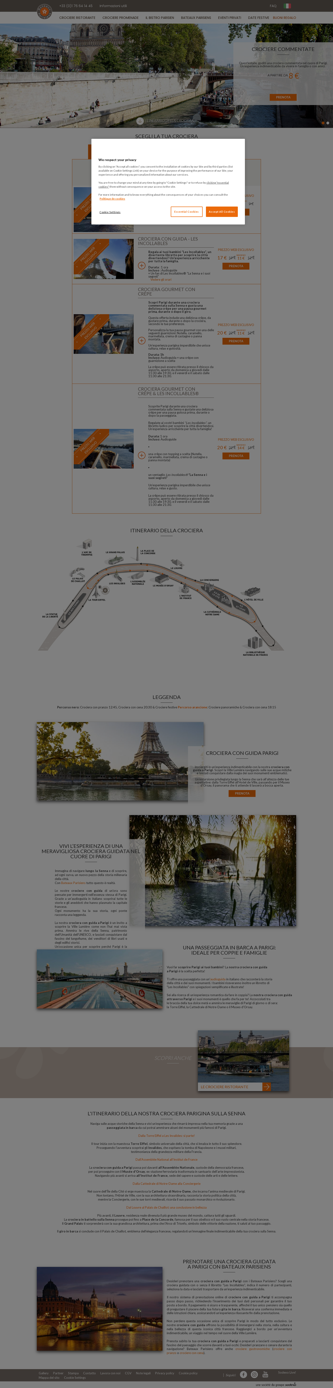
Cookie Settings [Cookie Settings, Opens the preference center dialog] (110, 212)
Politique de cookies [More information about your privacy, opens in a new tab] (112, 198)
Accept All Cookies (222, 211)
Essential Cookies (186, 211)
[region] (168, 181)
